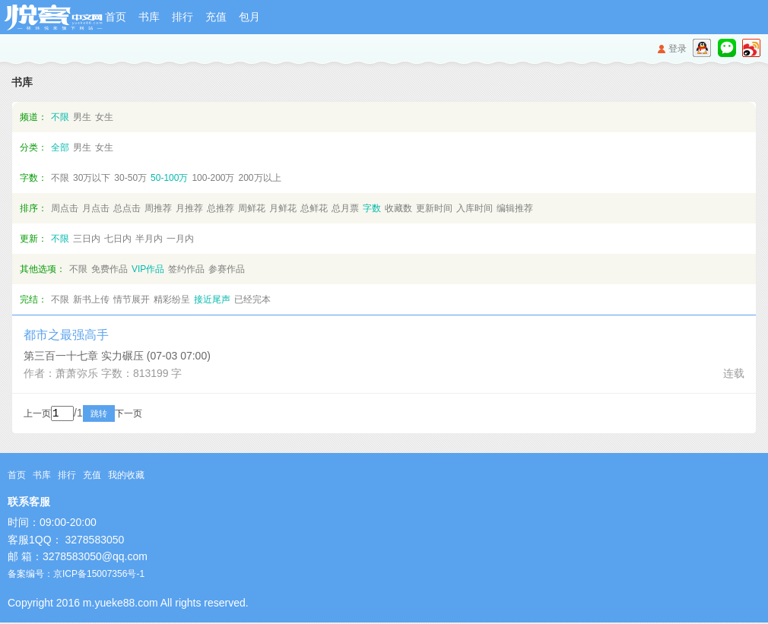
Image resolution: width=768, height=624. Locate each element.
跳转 (119, 415)
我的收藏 (126, 476)
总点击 (127, 208)
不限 (60, 117)
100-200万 (213, 178)
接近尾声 (212, 299)
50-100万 (169, 178)
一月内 (180, 238)
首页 (115, 17)
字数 (372, 208)
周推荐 (158, 208)
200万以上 (259, 178)
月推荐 (189, 208)
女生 (104, 117)
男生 (82, 117)
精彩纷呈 (172, 299)
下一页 (149, 415)
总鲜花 (314, 208)
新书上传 (91, 299)
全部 (60, 147)
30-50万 (130, 178)
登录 (677, 48)
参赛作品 (226, 269)
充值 (216, 17)
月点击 (95, 208)
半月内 (149, 238)
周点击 (64, 208)
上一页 (37, 415)
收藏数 (398, 208)
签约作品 (186, 269)
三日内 (86, 238)
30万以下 (91, 178)
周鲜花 (251, 208)
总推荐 (220, 208)
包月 (249, 17)
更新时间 (434, 208)
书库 (149, 17)
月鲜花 (283, 208)
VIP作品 (148, 269)
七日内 (118, 238)
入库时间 (474, 208)
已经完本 (252, 299)
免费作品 (109, 269)
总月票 (345, 208)
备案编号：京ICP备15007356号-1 (76, 575)
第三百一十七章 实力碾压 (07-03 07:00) (117, 356)
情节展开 (131, 299)
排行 (182, 17)
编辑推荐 (515, 208)
